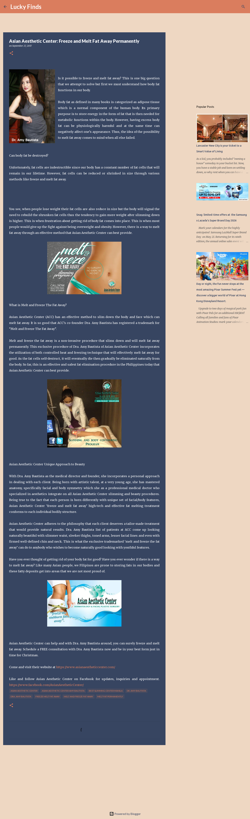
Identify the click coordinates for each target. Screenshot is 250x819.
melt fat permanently (110, 696)
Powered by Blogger (125, 813)
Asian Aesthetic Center (24, 690)
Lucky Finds (25, 6)
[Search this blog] (227, 6)
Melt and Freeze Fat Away (78, 696)
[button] (11, 53)
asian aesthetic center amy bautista (63, 690)
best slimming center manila (106, 690)
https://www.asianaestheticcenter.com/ (85, 667)
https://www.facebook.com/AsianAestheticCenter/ (46, 685)
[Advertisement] (84, 777)
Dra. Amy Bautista (21, 696)
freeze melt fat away (47, 696)
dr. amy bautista (136, 690)
